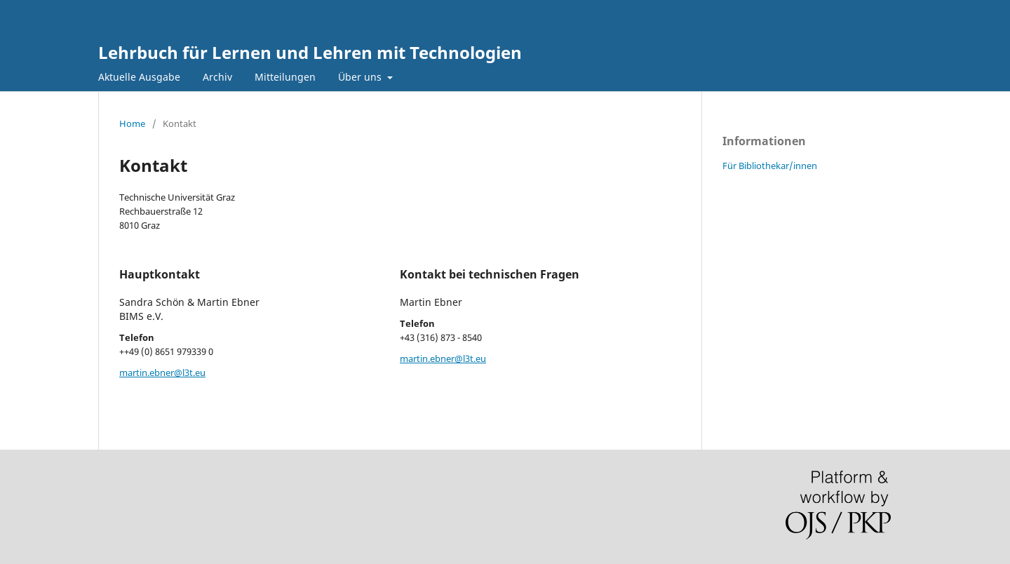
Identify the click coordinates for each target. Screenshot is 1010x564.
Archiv (217, 76)
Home (132, 123)
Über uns (361, 76)
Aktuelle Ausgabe (139, 76)
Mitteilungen (285, 76)
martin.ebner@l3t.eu (162, 372)
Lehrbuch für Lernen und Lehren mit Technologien (310, 52)
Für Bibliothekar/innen (769, 165)
